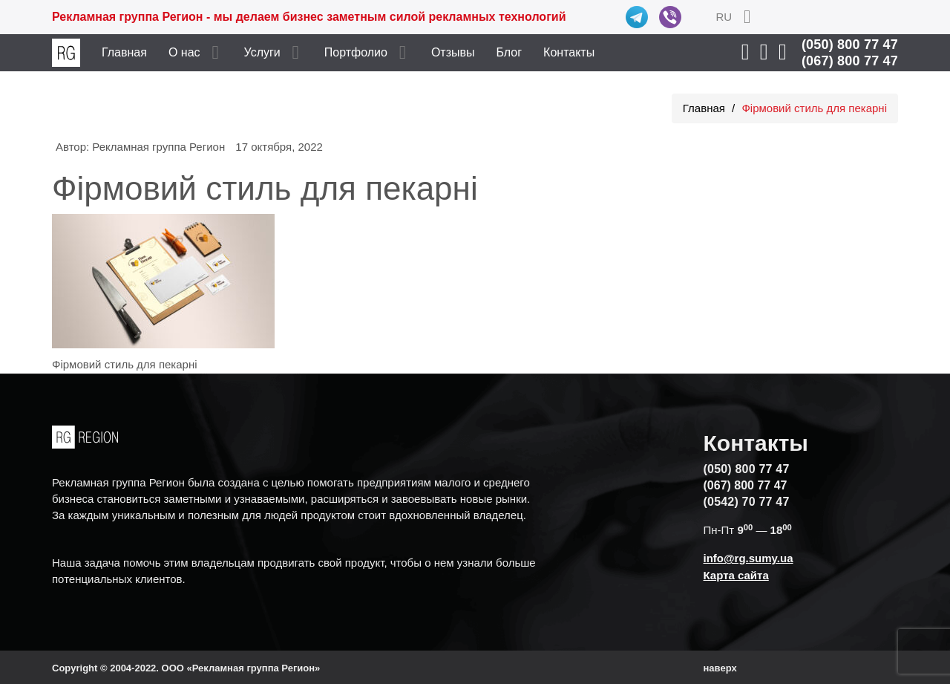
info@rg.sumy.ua (748, 558)
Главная (124, 52)
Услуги (262, 52)
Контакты (568, 52)
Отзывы (453, 52)
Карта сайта (736, 575)
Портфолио (355, 52)
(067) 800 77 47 (850, 60)
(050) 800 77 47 (850, 44)
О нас (184, 52)
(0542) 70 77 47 (747, 501)
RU (723, 16)
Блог (509, 52)
